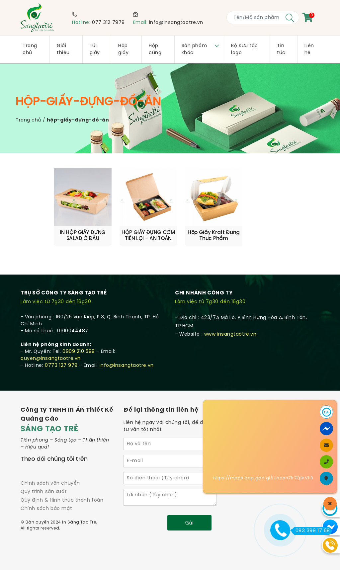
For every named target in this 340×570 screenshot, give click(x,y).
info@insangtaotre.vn (176, 22)
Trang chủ (28, 120)
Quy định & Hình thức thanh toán (62, 500)
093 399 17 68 (311, 530)
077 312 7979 (108, 22)
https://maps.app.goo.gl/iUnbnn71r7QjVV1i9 (263, 478)
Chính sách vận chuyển (50, 483)
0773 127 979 (61, 365)
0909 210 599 (78, 351)
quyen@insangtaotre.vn (51, 358)
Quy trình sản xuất (44, 491)
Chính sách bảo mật (46, 508)
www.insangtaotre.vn (230, 334)
